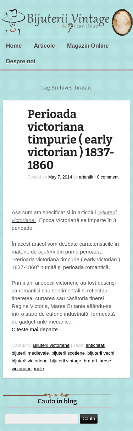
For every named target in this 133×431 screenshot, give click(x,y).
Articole (44, 46)
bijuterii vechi (100, 353)
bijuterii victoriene (30, 360)
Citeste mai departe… (37, 329)
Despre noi (20, 61)
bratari (90, 360)
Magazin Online (88, 46)
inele (39, 368)
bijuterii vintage (65, 360)
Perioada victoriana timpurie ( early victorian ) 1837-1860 (71, 139)
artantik (86, 177)
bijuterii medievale (30, 353)
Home (14, 46)
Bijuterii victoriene (51, 345)
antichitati (95, 345)
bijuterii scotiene (68, 353)
